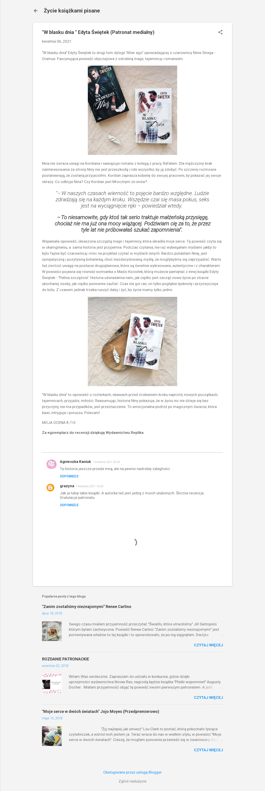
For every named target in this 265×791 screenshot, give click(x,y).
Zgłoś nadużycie (132, 781)
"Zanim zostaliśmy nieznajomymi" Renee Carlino (86, 606)
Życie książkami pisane (72, 11)
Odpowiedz (69, 476)
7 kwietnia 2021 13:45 (89, 486)
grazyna (67, 486)
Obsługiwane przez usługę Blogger (132, 772)
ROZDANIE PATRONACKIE (65, 659)
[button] (220, 32)
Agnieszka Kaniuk (75, 461)
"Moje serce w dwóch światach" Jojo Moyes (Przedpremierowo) (100, 711)
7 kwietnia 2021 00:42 (106, 462)
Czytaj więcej (208, 645)
